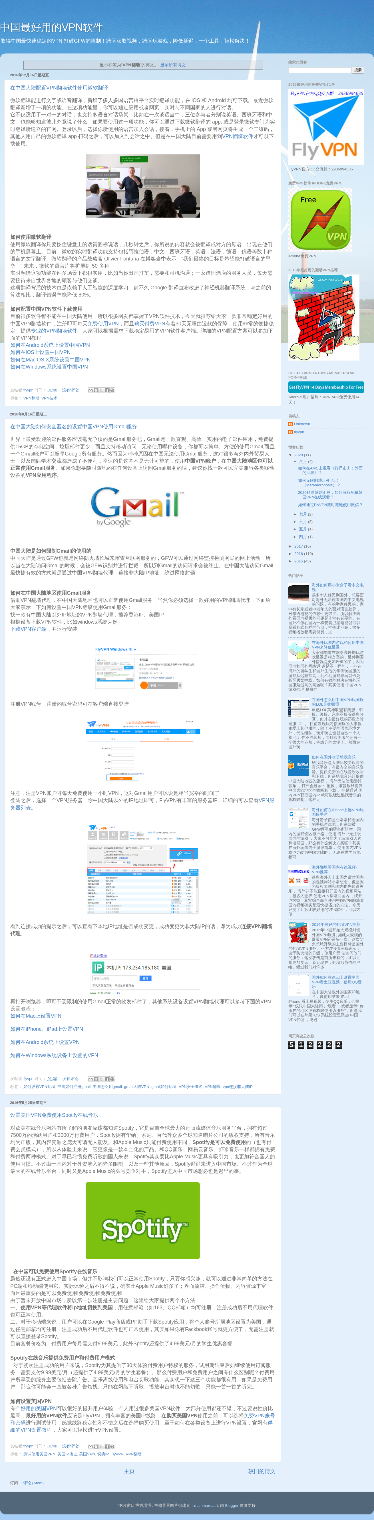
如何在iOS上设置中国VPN (41, 352)
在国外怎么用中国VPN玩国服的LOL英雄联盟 (338, 702)
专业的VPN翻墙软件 (54, 331)
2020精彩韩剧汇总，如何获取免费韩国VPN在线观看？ (330, 494)
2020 (299, 455)
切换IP (102, 1454)
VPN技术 (49, 398)
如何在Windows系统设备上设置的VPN (54, 1055)
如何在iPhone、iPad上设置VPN (46, 1029)
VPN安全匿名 (191, 1087)
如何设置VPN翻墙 (39, 1087)
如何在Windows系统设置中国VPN (49, 367)
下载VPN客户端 (28, 629)
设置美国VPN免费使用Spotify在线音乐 (54, 1115)
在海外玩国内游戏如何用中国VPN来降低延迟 (338, 644)
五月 (303, 529)
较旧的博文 (262, 1471)
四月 (303, 537)
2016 (299, 554)
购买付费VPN (149, 324)
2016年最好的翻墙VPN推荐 (336, 924)
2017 (299, 546)
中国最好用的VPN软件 (51, 27)
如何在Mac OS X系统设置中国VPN (51, 360)
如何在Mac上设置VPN (35, 1016)
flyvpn (299, 432)
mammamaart (206, 1505)
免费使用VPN (103, 324)
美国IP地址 (67, 1454)
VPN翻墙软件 (237, 136)
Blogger (231, 1505)
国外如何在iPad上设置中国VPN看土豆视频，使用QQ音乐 (337, 982)
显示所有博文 (173, 65)
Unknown (302, 424)
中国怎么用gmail (107, 1087)
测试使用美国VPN (39, 1454)
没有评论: (71, 390)
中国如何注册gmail (74, 1087)
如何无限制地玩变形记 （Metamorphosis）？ (319, 482)
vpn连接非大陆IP (238, 1087)
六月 (303, 522)
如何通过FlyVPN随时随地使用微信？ (330, 505)
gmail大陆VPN (136, 1087)
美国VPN (87, 1454)
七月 (303, 514)
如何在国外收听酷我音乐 (334, 757)
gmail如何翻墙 (163, 1087)
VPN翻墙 (31, 398)
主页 (129, 1471)
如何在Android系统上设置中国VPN (50, 345)
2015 (299, 561)
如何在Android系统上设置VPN (45, 1042)
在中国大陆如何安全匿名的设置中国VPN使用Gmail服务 (73, 426)
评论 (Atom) (33, 1483)
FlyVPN (117, 1454)
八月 (303, 461)
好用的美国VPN (39, 1408)
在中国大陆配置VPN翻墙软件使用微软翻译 (59, 88)
